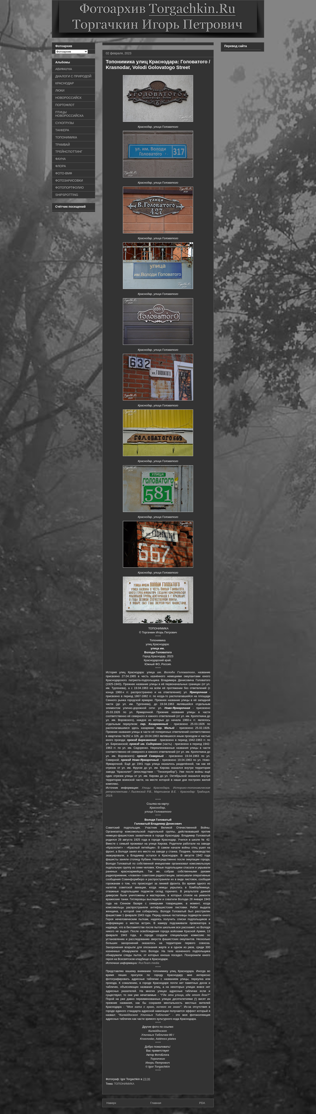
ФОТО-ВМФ (63, 173)
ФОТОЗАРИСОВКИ (69, 180)
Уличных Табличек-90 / (158, 1034)
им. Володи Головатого (176, 672)
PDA (202, 1103)
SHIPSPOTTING (66, 195)
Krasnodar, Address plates (158, 1038)
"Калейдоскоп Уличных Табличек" (144, 1015)
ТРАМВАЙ (62, 144)
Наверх (111, 1103)
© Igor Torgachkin (158, 1066)
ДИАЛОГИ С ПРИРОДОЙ (73, 76)
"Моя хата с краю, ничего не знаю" (153, 1006)
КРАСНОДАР (64, 83)
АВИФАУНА (63, 69)
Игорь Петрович (158, 1062)
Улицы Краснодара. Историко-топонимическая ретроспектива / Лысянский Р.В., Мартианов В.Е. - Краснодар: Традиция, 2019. (158, 791)
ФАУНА (60, 159)
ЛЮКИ (60, 90)
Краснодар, (158, 807)
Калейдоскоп (158, 1031)
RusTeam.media (148, 963)
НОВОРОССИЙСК (68, 97)
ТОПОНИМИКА (124, 1083)
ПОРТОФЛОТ (64, 105)
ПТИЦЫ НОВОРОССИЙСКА (69, 114)
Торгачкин (158, 1058)
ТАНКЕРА (62, 130)
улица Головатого (158, 811)
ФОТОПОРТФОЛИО (69, 187)
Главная (155, 1103)
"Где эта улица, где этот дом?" (185, 995)
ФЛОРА (60, 166)
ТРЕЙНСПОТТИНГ (68, 151)
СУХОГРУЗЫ (64, 123)
